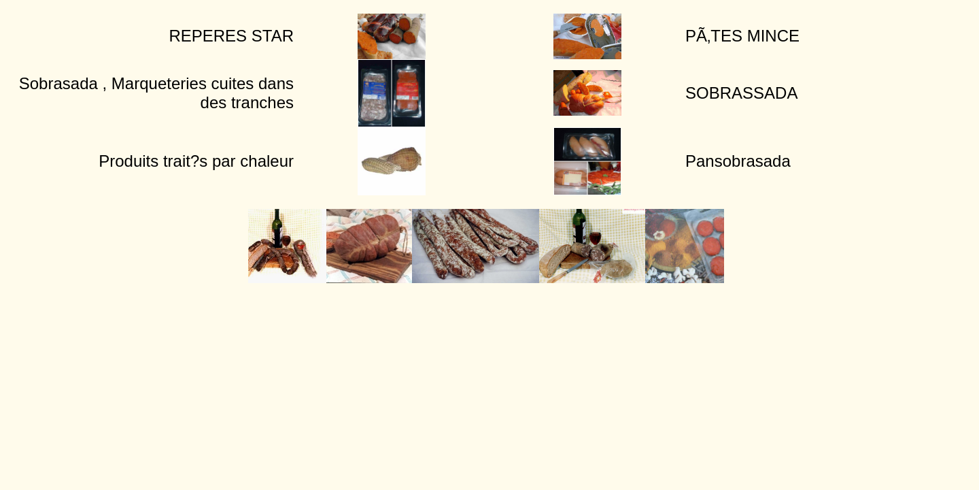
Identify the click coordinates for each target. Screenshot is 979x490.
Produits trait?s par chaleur (196, 161)
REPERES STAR (231, 36)
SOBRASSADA (741, 93)
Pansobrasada (738, 161)
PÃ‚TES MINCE (742, 36)
